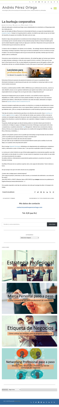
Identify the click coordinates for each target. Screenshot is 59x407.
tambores (12, 115)
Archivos (5, 391)
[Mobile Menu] (55, 8)
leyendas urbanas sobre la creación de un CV (18, 101)
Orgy (24, 127)
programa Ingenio (6, 33)
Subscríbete (52, 226)
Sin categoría (25, 25)
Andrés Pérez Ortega (19, 7)
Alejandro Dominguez (14, 146)
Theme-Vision (17, 403)
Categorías (29, 237)
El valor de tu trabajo (9, 198)
